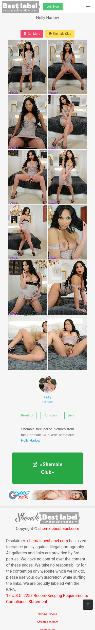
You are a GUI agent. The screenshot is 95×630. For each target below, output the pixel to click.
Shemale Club (60, 34)
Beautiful (27, 415)
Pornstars (50, 415)
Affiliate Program (47, 622)
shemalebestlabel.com (58, 528)
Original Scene (47, 614)
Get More (32, 34)
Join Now (53, 6)
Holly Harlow (47, 389)
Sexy (71, 415)
